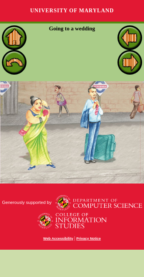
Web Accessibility (58, 238)
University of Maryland (72, 10)
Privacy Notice (88, 238)
